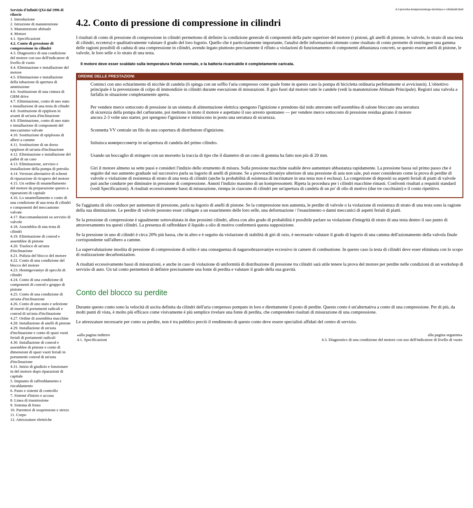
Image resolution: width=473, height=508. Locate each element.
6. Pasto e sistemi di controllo (34, 390)
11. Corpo (18, 414)
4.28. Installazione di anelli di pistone (40, 323)
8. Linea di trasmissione (29, 400)
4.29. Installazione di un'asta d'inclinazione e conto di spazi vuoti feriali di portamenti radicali (39, 333)
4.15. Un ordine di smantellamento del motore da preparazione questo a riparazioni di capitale (39, 188)
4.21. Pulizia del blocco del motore (38, 255)
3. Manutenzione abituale (30, 29)
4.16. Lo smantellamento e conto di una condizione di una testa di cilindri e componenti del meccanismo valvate (40, 204)
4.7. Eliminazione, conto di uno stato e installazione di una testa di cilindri (39, 103)
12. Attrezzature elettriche (31, 419)
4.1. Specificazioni (25, 38)
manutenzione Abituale (374, 89)
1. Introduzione (22, 19)
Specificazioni (114, 188)
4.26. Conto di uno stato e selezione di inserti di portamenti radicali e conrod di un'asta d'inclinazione (39, 308)
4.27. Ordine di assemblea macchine (39, 318)
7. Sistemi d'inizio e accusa (32, 395)
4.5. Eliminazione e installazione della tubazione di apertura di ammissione (36, 82)
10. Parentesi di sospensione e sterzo (39, 410)
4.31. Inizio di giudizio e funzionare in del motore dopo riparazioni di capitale (39, 371)
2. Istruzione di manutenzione (34, 24)
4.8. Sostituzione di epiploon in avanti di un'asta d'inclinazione (35, 113)
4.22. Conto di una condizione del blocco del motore (37, 262)
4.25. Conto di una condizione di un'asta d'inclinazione (36, 296)
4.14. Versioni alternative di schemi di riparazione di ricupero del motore (39, 176)
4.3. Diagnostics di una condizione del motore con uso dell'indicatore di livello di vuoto (39, 58)
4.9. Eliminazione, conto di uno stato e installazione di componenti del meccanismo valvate (39, 125)
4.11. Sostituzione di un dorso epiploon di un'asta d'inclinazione (37, 147)
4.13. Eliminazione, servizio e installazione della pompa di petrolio (39, 166)
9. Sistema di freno (25, 405)
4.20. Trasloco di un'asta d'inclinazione (29, 248)
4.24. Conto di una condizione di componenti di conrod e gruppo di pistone (37, 284)
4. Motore (18, 33)
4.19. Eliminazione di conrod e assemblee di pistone (35, 238)
